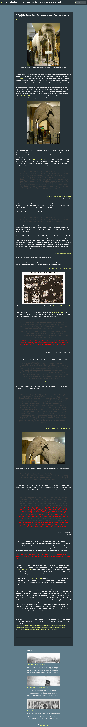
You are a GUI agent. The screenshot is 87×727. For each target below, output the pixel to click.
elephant (27, 627)
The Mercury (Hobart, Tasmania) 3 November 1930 (57, 428)
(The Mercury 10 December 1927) (61, 305)
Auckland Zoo (54, 625)
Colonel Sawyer (20, 627)
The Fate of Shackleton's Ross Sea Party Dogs (37, 687)
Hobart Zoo (44, 627)
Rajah (63, 627)
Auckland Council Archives (38, 159)
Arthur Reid (26, 625)
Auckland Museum (45, 625)
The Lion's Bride (30, 710)
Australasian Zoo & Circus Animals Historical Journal (32, 2)
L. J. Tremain (51, 627)
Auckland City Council (35, 625)
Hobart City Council (35, 627)
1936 (21, 625)
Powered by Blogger (43, 725)
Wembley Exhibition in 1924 (34, 578)
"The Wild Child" (25, 95)
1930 (17, 625)
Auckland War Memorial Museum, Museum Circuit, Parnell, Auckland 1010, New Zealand (38, 629)
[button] (17, 19)
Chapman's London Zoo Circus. (24, 569)
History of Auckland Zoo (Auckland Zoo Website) (58, 196)
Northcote (58, 627)
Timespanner (20, 78)
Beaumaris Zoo (61, 95)
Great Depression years (58, 312)
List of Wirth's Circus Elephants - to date (36, 664)
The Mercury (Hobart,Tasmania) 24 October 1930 (58, 382)
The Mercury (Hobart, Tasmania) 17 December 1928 (57, 268)
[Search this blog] (79, 2)
